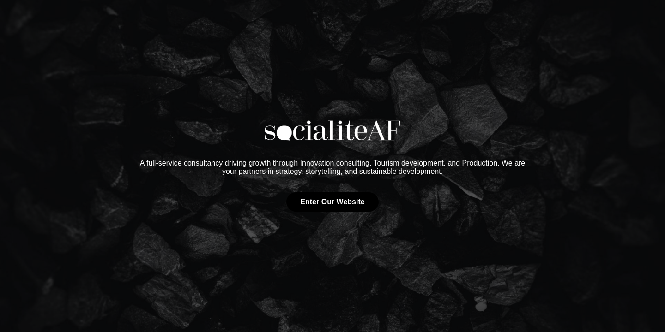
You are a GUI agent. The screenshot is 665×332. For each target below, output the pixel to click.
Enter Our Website (332, 202)
